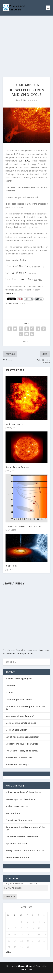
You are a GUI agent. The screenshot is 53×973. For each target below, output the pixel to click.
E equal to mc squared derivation (22, 743)
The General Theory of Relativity (22, 750)
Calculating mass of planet (19, 699)
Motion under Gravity (16, 729)
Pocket (9, 303)
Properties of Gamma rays (19, 757)
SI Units (9, 692)
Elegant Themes (25, 966)
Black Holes (12, 565)
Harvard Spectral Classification (21, 799)
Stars (18, 100)
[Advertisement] (26, 43)
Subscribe (9, 896)
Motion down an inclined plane (21, 723)
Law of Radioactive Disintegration (22, 737)
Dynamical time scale (16, 843)
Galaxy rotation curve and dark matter (25, 850)
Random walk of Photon (18, 857)
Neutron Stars (13, 813)
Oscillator (10, 685)
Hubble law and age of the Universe (23, 792)
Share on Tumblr (20, 303)
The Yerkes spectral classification (23, 526)
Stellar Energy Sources (17, 467)
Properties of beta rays (17, 764)
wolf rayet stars (14, 424)
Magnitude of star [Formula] (20, 716)
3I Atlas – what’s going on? (19, 678)
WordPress (26, 969)
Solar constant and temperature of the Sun (25, 707)
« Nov (8, 952)
